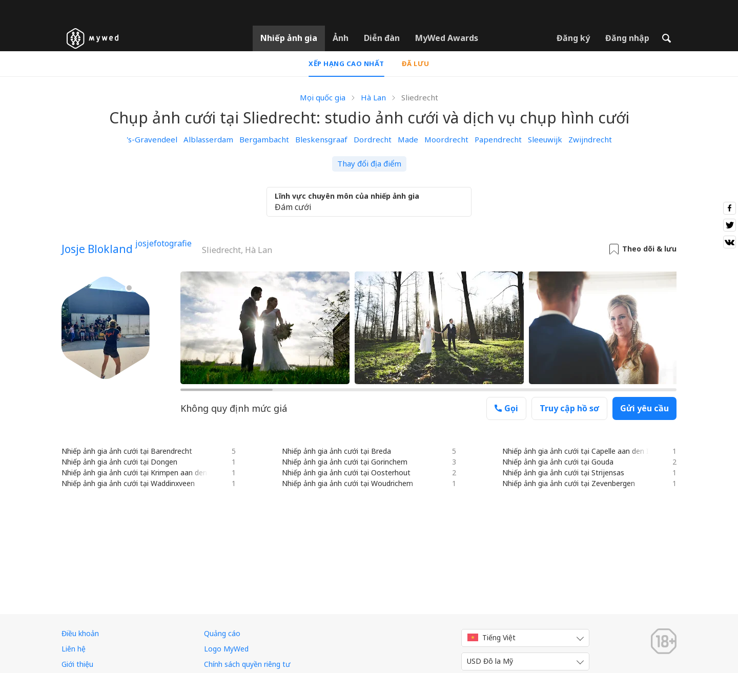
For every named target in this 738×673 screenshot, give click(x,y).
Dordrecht (373, 139)
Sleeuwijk (545, 139)
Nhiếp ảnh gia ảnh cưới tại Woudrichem (347, 483)
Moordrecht (446, 139)
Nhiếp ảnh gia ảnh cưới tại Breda (336, 451)
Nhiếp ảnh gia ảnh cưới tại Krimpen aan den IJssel (144, 472)
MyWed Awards (446, 38)
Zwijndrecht (590, 139)
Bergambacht (264, 139)
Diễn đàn (382, 38)
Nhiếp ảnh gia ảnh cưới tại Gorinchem (344, 462)
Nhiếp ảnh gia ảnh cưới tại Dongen (119, 462)
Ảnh (340, 38)
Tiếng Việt (491, 637)
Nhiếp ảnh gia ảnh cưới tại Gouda (557, 462)
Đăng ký (573, 38)
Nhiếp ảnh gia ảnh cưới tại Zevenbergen (568, 483)
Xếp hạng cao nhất (346, 63)
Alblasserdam (208, 139)
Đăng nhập (627, 38)
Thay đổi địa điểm (369, 163)
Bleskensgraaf (321, 139)
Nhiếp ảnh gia (288, 38)
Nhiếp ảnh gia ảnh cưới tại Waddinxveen (128, 483)
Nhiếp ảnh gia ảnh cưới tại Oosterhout (346, 472)
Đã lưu (415, 63)
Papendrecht (498, 139)
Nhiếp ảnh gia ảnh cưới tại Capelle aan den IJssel (583, 451)
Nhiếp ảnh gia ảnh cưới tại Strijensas (563, 472)
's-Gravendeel (152, 139)
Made (408, 139)
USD (490, 661)
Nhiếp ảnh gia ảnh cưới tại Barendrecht (126, 451)
